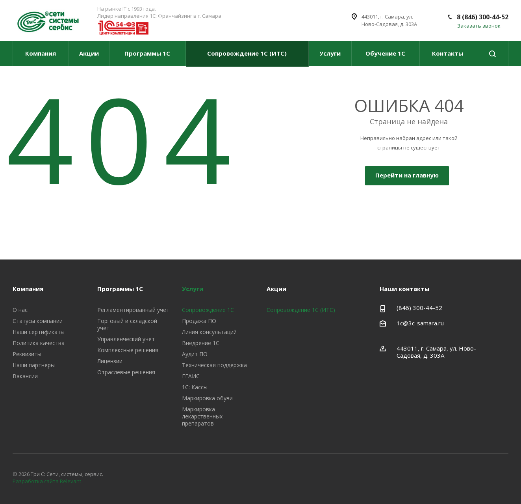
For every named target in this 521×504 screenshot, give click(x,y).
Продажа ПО (199, 321)
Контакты (447, 53)
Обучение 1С (385, 53)
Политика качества (39, 343)
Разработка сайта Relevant (47, 481)
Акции (89, 53)
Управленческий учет (126, 339)
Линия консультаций (209, 332)
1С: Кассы (195, 387)
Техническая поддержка (214, 365)
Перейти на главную (407, 175)
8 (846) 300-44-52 (482, 17)
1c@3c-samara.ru (420, 323)
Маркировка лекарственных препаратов (202, 416)
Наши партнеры (34, 365)
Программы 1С (147, 53)
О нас (20, 310)
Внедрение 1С (200, 343)
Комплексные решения (127, 350)
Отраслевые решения (126, 372)
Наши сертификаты (39, 332)
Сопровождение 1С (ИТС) (247, 53)
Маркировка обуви (207, 398)
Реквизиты (27, 354)
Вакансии (25, 376)
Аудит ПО (195, 354)
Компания (40, 53)
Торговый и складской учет (127, 324)
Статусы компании (38, 321)
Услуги (330, 53)
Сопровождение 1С (208, 310)
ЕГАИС (191, 376)
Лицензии (109, 361)
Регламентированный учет (133, 310)
